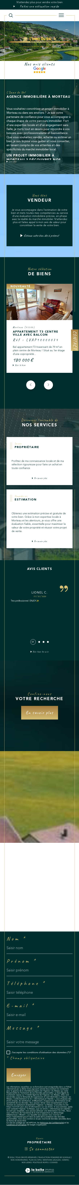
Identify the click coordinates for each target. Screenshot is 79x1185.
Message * (23, 1028)
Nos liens (26, 1162)
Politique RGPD (40, 1162)
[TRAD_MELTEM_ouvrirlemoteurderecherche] (11, 15)
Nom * (16, 938)
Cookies (53, 1162)
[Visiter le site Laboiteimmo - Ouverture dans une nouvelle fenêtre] (39, 1174)
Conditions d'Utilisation (17, 1125)
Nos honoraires (19, 1160)
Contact (75, 340)
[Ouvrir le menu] (61, 15)
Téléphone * (26, 983)
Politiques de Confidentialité (52, 1123)
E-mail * (21, 1005)
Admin (65, 1160)
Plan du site (35, 1160)
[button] (48, 384)
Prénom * (22, 961)
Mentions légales (51, 1160)
